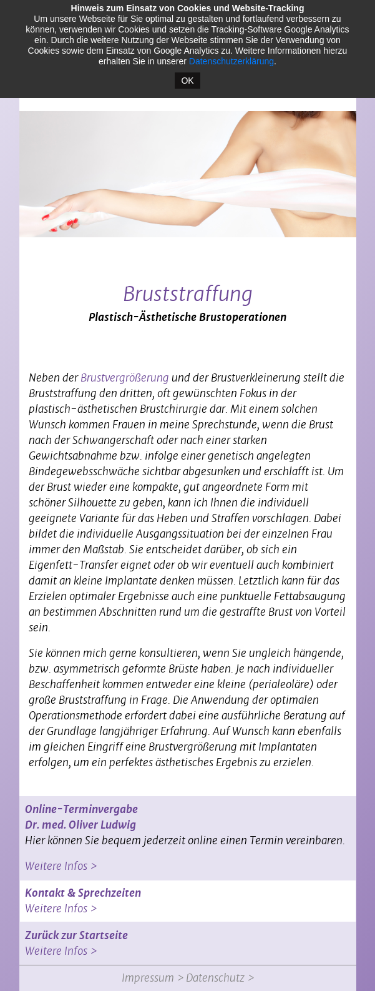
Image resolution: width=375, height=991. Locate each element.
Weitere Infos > (61, 866)
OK (187, 81)
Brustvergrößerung (124, 378)
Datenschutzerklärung (231, 61)
